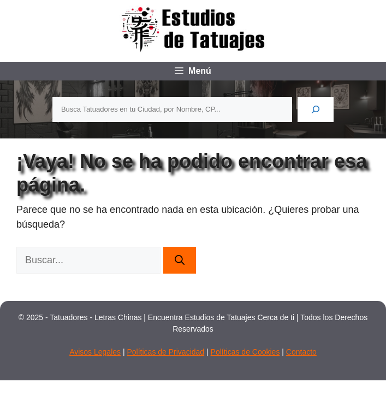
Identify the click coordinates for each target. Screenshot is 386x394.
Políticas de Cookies (245, 351)
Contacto (301, 351)
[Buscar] (316, 109)
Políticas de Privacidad (165, 351)
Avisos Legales (95, 351)
